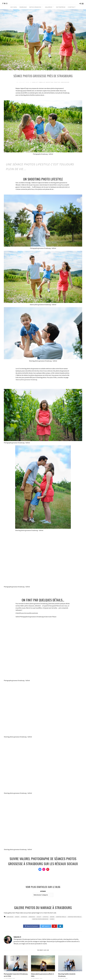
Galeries (48, 7)
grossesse (32, 916)
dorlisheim (10, 916)
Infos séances (35, 7)
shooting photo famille (74, 916)
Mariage (23, 7)
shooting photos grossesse (57, 82)
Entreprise (60, 7)
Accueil (14, 7)
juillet (39, 916)
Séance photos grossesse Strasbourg (26, 381)
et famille (40, 82)
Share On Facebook (31, 926)
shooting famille (61, 916)
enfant (17, 916)
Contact (72, 7)
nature (52, 916)
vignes (52, 919)
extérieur (24, 916)
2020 (34, 82)
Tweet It (45, 926)
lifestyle (45, 916)
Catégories (43, 891)
